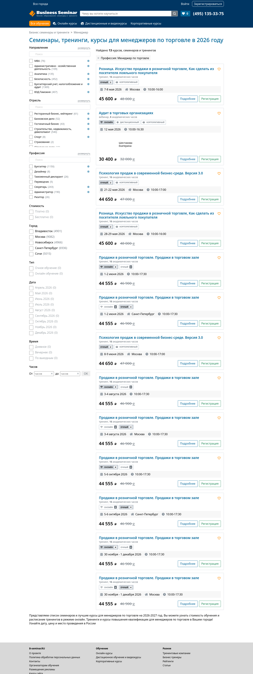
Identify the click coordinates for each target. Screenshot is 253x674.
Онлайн (106, 122)
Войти (185, 4)
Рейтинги (168, 661)
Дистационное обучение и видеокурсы (118, 657)
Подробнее (187, 99)
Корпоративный (126, 82)
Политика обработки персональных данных (54, 657)
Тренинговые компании (176, 653)
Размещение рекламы (42, 669)
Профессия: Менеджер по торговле (125, 58)
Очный (106, 82)
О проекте (35, 653)
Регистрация (210, 99)
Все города (40, 4)
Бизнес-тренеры (172, 657)
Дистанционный (128, 122)
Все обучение (40, 23)
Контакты (34, 661)
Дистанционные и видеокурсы (104, 23)
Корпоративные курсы (146, 23)
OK (86, 374)
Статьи (167, 665)
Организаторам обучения (44, 665)
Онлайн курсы (65, 23)
